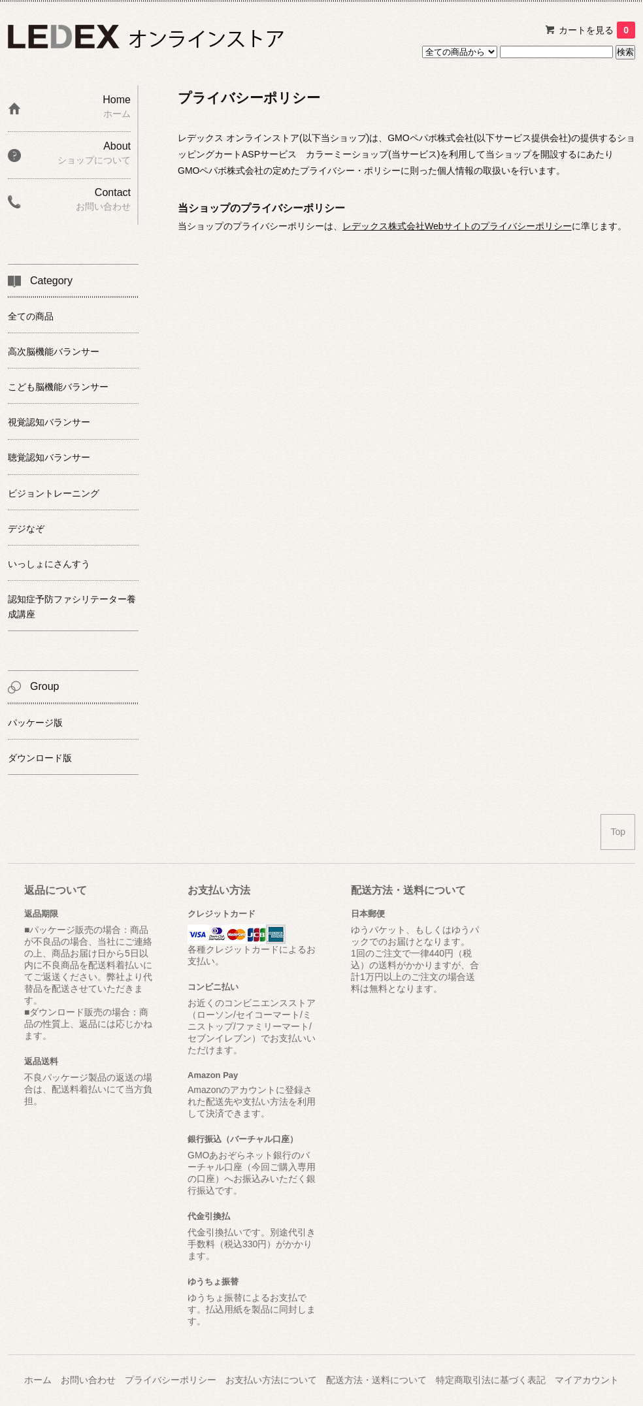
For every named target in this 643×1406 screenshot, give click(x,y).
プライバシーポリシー (170, 1380)
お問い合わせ (88, 1380)
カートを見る (597, 30)
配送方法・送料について (376, 1380)
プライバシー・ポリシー (350, 170)
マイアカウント (587, 1380)
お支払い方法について (271, 1380)
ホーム (38, 1380)
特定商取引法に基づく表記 (491, 1380)
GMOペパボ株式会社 (430, 138)
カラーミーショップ (347, 154)
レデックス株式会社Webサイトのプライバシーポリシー (457, 226)
